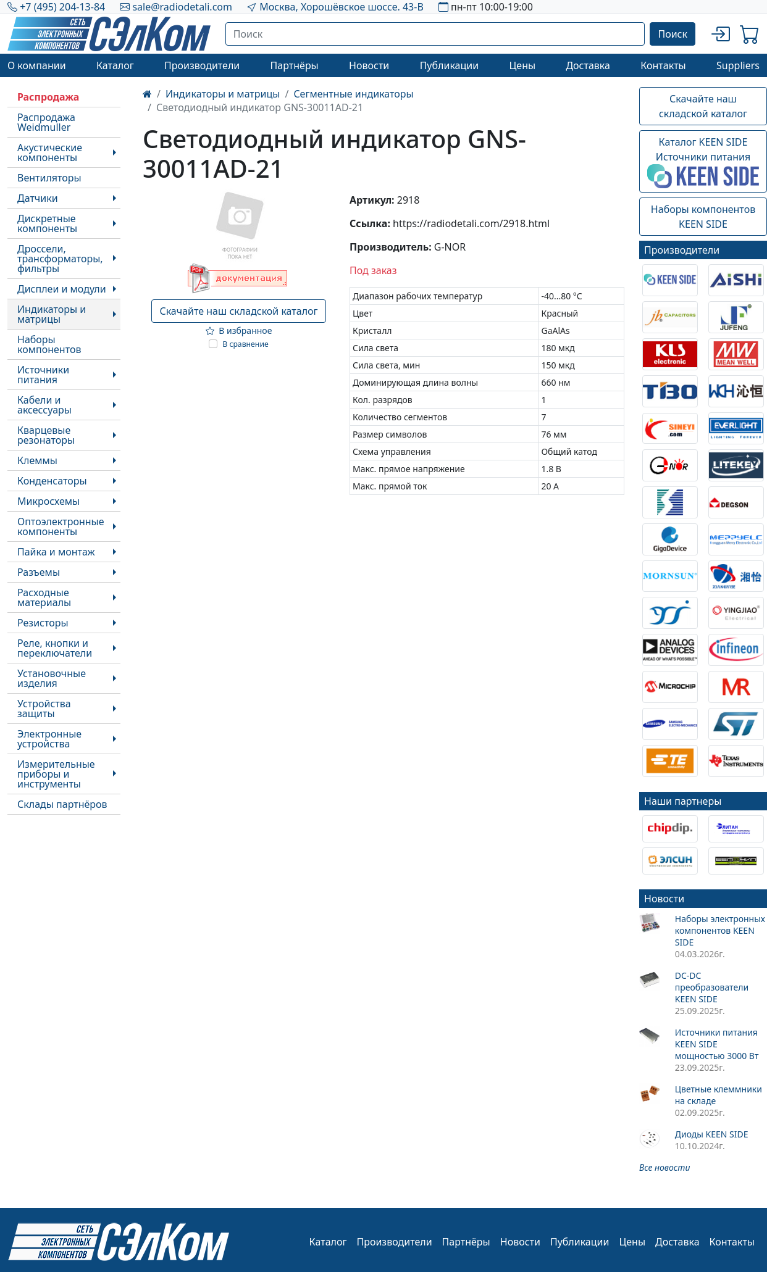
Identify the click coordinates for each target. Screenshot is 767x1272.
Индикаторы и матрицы (51, 314)
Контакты (662, 65)
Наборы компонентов (49, 344)
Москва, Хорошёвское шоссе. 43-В (341, 7)
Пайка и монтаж (56, 552)
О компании (36, 65)
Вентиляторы (49, 178)
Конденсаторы (52, 481)
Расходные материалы (44, 597)
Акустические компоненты (49, 152)
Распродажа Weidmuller (46, 122)
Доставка (588, 65)
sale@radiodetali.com (182, 7)
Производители (202, 65)
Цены (522, 65)
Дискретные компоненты (47, 223)
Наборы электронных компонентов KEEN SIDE (720, 930)
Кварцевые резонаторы (46, 435)
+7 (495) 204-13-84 (62, 7)
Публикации (449, 65)
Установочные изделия (51, 678)
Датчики (37, 198)
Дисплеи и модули (61, 289)
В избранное (239, 330)
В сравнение (245, 344)
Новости (369, 65)
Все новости (664, 1167)
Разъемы (38, 572)
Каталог (115, 65)
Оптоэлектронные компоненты (60, 526)
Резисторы (43, 623)
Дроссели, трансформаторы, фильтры (60, 258)
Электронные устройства (49, 738)
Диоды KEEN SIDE (711, 1134)
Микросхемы (48, 501)
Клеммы (37, 460)
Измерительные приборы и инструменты (56, 774)
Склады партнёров (62, 804)
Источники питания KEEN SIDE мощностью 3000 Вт (717, 1044)
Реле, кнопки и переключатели (54, 648)
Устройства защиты (44, 708)
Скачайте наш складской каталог (238, 311)
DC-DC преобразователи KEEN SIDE (711, 987)
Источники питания (43, 374)
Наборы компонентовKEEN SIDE (703, 216)
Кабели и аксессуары (44, 405)
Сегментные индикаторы (353, 94)
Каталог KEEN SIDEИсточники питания (703, 161)
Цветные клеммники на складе (718, 1095)
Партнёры (294, 65)
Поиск (672, 34)
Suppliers (738, 65)
